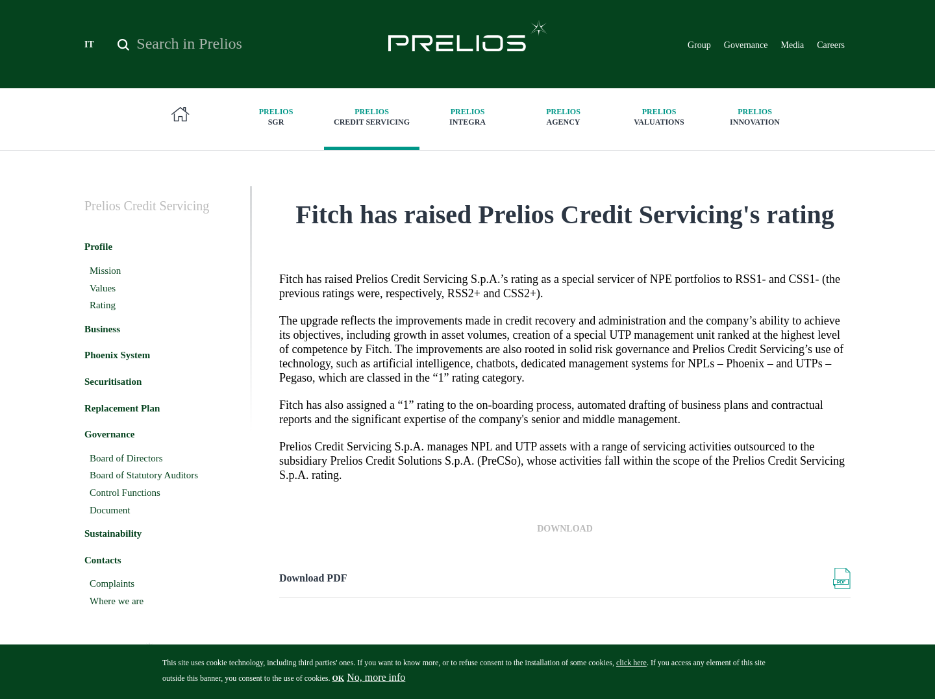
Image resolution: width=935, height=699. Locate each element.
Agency (564, 116)
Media (792, 45)
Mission (105, 270)
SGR (276, 116)
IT (89, 44)
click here (631, 667)
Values (103, 288)
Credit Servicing (372, 116)
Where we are (116, 601)
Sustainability (113, 533)
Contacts (102, 560)
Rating (103, 305)
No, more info (376, 681)
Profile (98, 246)
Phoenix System (117, 355)
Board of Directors (126, 458)
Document (110, 510)
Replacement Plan (122, 408)
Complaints (112, 583)
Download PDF (313, 577)
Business (102, 329)
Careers (831, 45)
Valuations (659, 116)
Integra (467, 116)
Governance (746, 45)
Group (699, 45)
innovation (755, 116)
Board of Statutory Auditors (144, 475)
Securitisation (113, 381)
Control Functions (125, 492)
